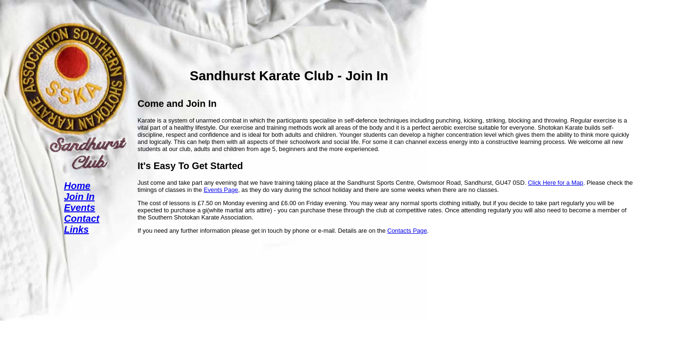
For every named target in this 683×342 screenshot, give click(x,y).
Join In (79, 196)
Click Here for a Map (555, 182)
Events (79, 207)
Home (77, 185)
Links (76, 229)
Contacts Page (407, 230)
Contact (81, 218)
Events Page (220, 189)
